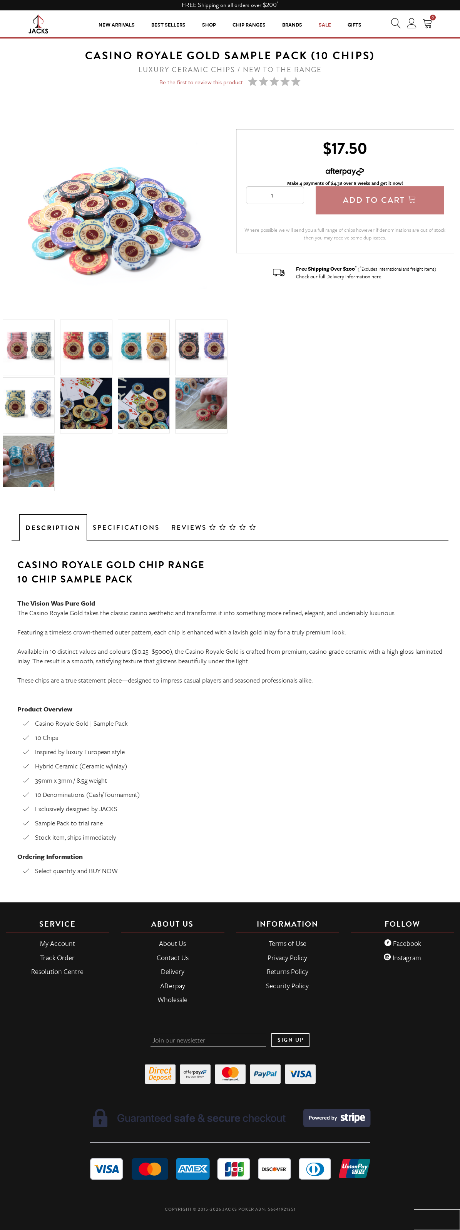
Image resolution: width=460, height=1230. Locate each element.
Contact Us (173, 957)
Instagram (402, 957)
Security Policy (287, 986)
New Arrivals (117, 24)
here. (377, 276)
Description (53, 528)
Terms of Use (287, 943)
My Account (57, 943)
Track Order (57, 957)
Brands (292, 24)
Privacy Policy (287, 957)
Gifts (354, 24)
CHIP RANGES (249, 24)
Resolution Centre (57, 971)
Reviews (214, 527)
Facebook (402, 943)
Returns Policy (287, 971)
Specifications (126, 527)
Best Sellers (168, 24)
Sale (325, 24)
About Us (172, 943)
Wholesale (172, 999)
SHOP (209, 24)
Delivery (172, 971)
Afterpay (172, 986)
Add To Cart (380, 200)
